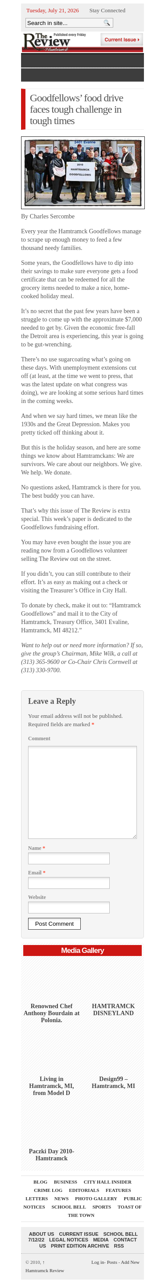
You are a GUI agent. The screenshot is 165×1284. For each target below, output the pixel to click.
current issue (78, 1234)
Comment (39, 738)
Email (37, 873)
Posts (112, 1262)
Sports (102, 1206)
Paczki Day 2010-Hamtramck (51, 1155)
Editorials (84, 1190)
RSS (119, 1245)
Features (118, 1190)
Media (100, 1239)
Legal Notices (68, 1239)
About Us (41, 1234)
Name (36, 848)
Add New (130, 1262)
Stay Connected (108, 10)
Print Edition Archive (80, 1245)
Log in (97, 1262)
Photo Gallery (96, 1198)
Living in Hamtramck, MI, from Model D (51, 1086)
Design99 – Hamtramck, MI (113, 1082)
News (61, 1198)
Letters (36, 1198)
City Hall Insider (108, 1181)
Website (37, 897)
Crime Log (48, 1190)
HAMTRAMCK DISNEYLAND (113, 1009)
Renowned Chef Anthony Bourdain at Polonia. (52, 1013)
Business (65, 1181)
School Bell (68, 1206)
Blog (40, 1181)
